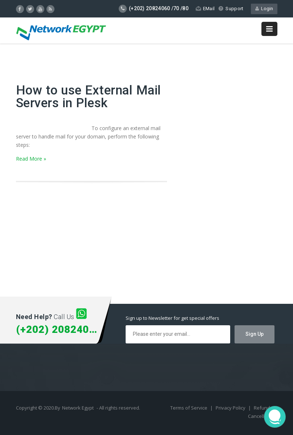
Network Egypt (78, 407)
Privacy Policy (231, 407)
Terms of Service (189, 407)
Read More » (31, 158)
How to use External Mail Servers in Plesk (88, 96)
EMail (205, 8)
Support (230, 8)
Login (264, 8)
